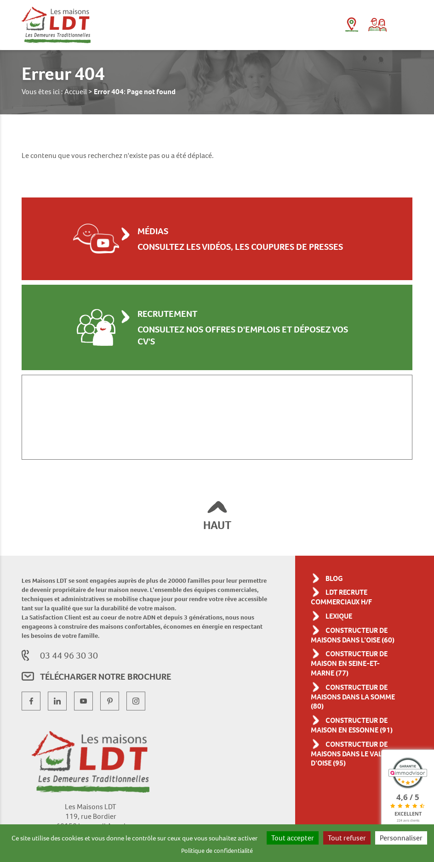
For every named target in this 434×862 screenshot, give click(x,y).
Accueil (80, 92)
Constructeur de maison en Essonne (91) (355, 735)
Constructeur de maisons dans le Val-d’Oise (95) (355, 768)
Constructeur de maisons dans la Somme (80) (355, 702)
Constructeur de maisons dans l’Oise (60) (355, 635)
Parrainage (377, 25)
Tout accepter (332, 834)
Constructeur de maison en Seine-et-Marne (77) (355, 668)
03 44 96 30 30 (70, 659)
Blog (336, 574)
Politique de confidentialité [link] (246, 847)
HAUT (217, 521)
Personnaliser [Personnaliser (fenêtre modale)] (177, 847)
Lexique (342, 611)
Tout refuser (388, 834)
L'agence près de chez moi (351, 24)
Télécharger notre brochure (120, 679)
